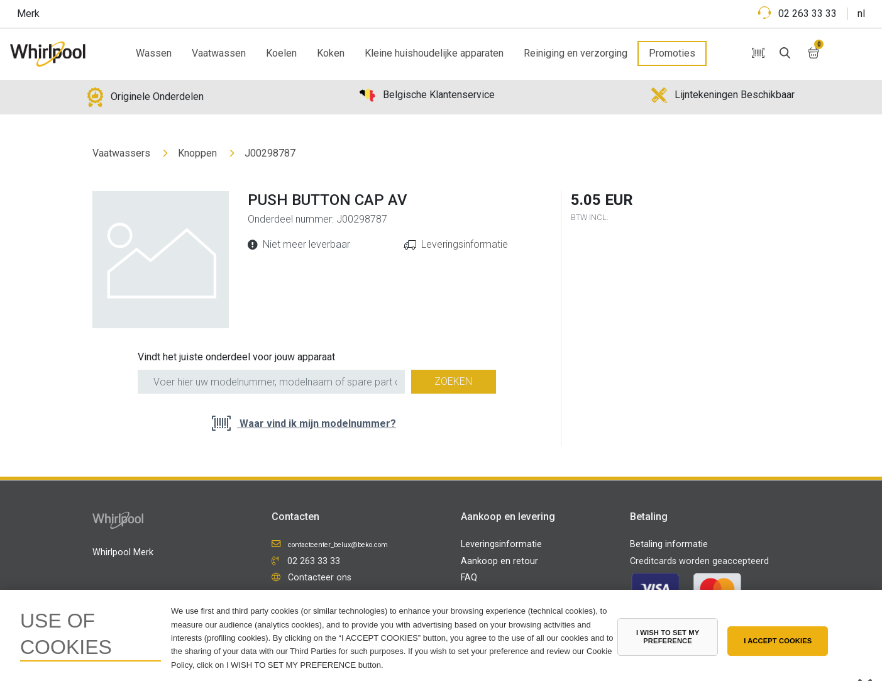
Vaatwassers (121, 153)
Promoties (672, 53)
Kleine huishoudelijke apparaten (434, 53)
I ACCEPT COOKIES (778, 641)
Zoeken (453, 381)
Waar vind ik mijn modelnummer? (316, 423)
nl (861, 13)
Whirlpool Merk (122, 552)
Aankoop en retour (499, 561)
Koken (331, 53)
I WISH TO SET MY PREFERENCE (667, 637)
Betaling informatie (669, 544)
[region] (441, 635)
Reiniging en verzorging (575, 53)
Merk (28, 13)
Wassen (154, 53)
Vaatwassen (219, 53)
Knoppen (197, 153)
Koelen (281, 53)
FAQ (469, 577)
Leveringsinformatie (464, 244)
